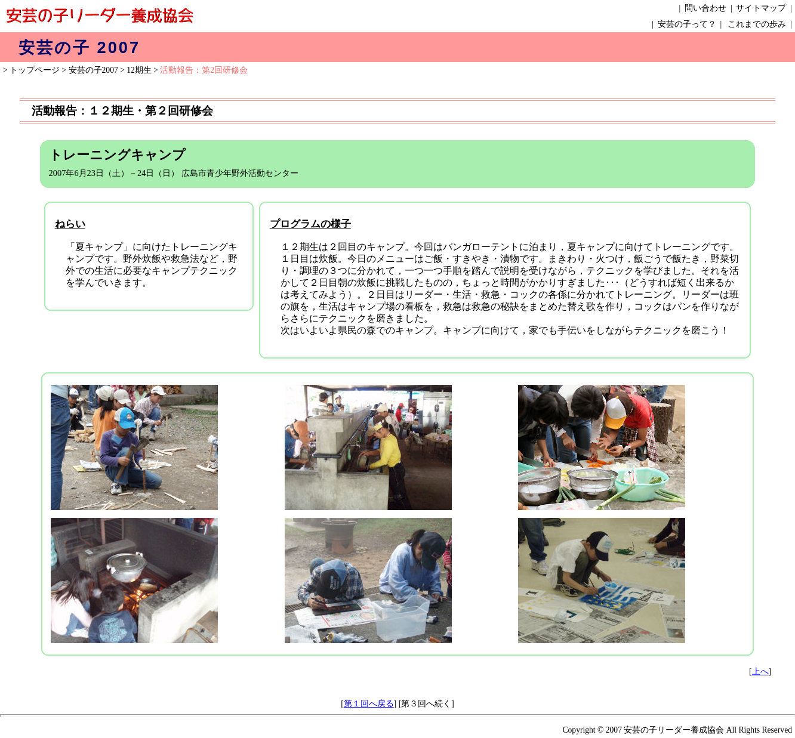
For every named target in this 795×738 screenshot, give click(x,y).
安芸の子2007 (93, 70)
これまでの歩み (757, 24)
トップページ (35, 70)
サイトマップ (761, 8)
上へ (760, 671)
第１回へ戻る (369, 703)
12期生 (139, 70)
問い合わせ (705, 8)
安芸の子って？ (687, 24)
